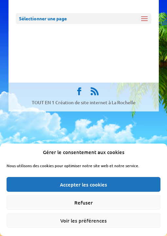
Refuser (83, 202)
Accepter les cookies (83, 184)
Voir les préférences (83, 220)
